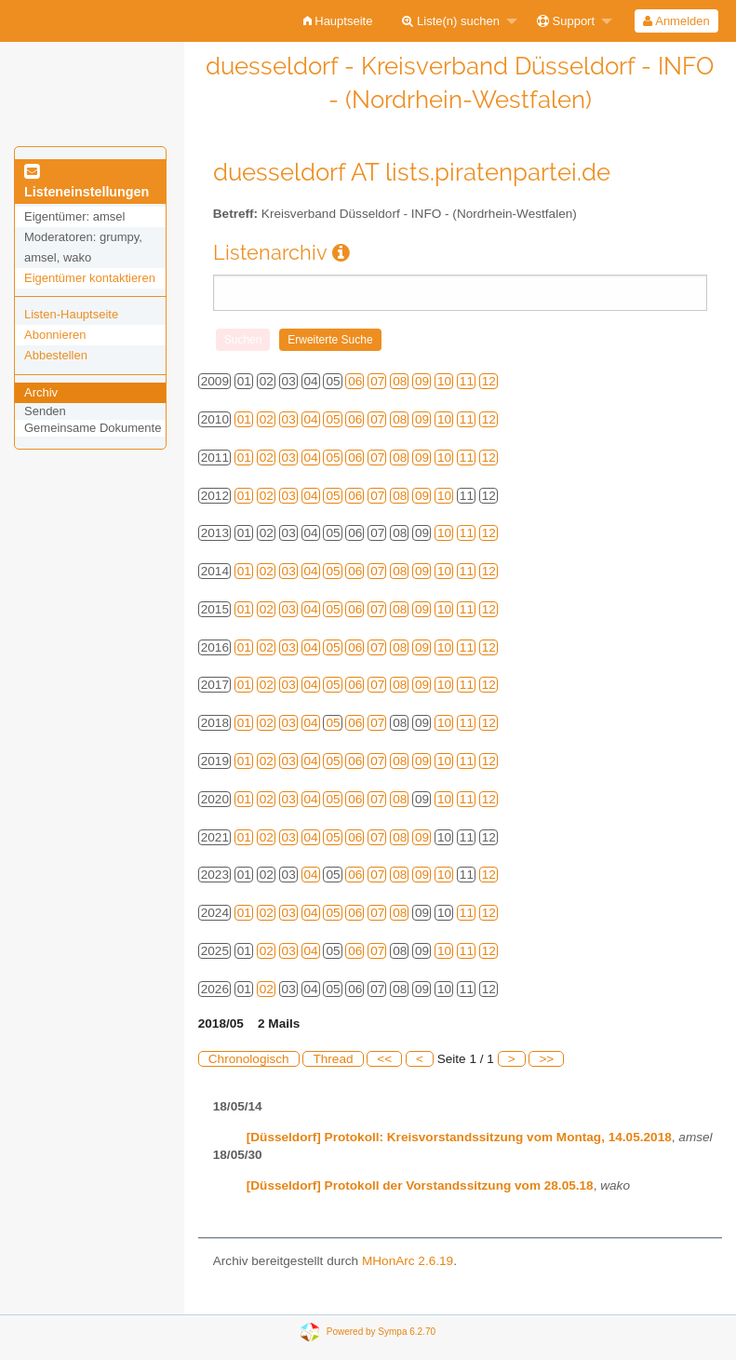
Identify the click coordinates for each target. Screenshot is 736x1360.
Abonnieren (55, 335)
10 (444, 381)
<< (384, 1059)
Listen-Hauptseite (71, 314)
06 (355, 381)
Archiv (41, 392)
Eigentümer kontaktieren (89, 278)
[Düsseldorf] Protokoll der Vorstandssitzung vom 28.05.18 (420, 1185)
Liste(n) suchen (451, 21)
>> (546, 1059)
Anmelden (676, 21)
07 (377, 381)
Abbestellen (55, 355)
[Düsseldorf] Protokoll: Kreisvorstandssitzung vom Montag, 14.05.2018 (459, 1137)
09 (422, 381)
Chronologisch (248, 1059)
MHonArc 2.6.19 (407, 1261)
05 (333, 419)
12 (489, 381)
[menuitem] (338, 21)
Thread (333, 1059)
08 (400, 381)
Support (566, 21)
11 (467, 381)
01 (244, 419)
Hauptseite (338, 21)
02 (267, 419)
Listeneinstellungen (86, 182)
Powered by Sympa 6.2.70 (381, 1331)
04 (311, 419)
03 (289, 419)
